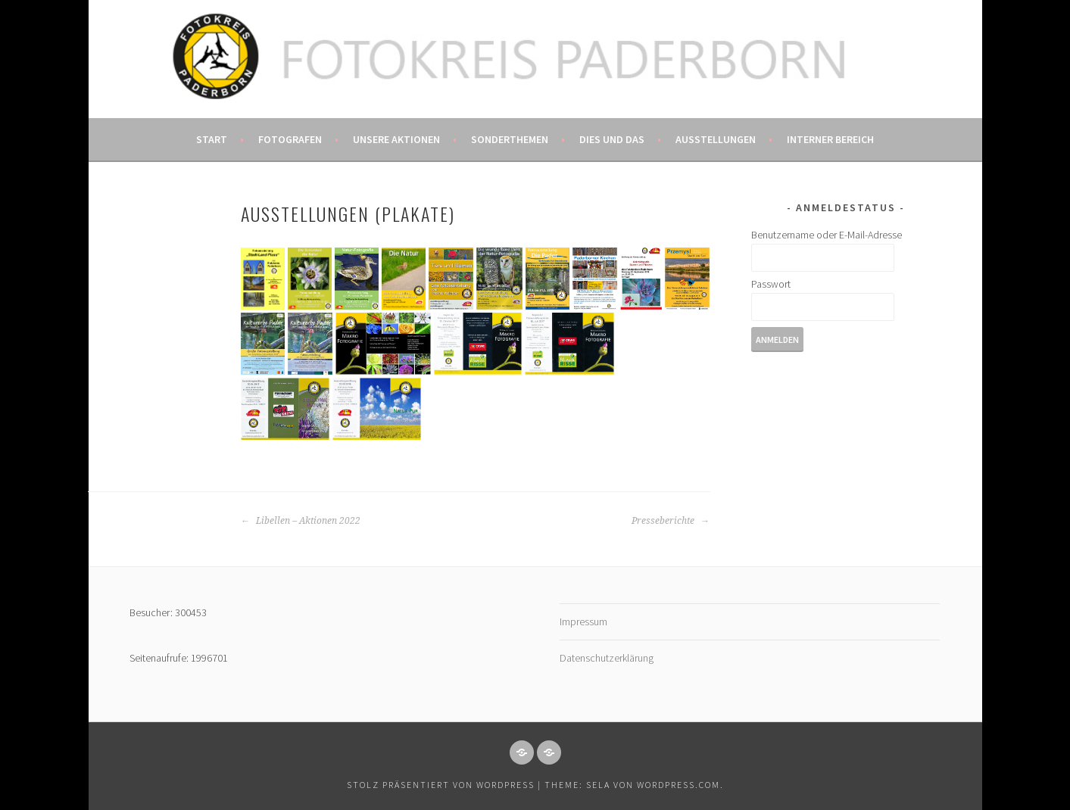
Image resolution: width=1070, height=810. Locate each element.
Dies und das (611, 139)
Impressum (583, 621)
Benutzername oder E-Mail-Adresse (826, 234)
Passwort (771, 284)
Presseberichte (671, 521)
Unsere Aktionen (396, 139)
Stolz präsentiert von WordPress (441, 784)
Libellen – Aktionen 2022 (300, 521)
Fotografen (290, 139)
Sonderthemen (509, 139)
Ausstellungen (715, 139)
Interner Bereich (830, 139)
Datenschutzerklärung (607, 658)
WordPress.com (678, 784)
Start (211, 139)
